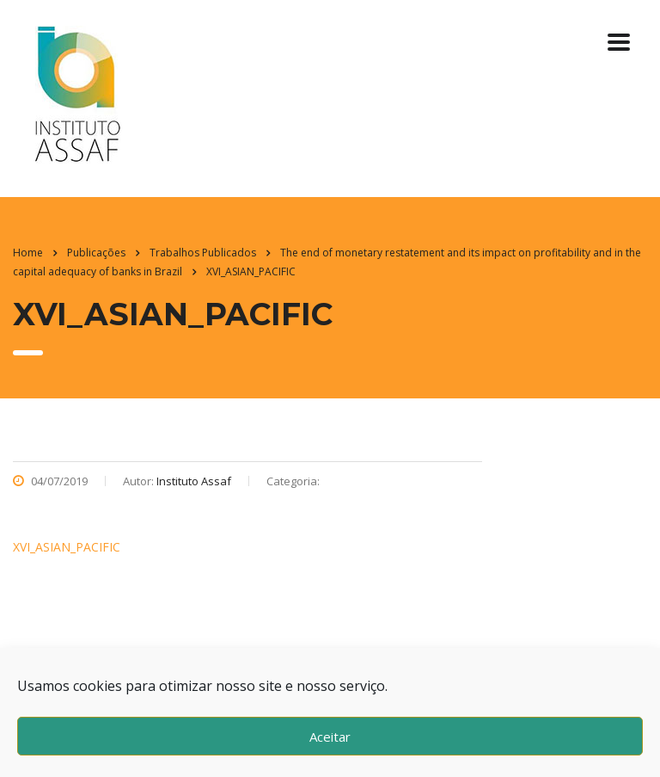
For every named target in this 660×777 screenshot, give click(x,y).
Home (28, 252)
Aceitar (330, 736)
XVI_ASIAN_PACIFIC (66, 547)
